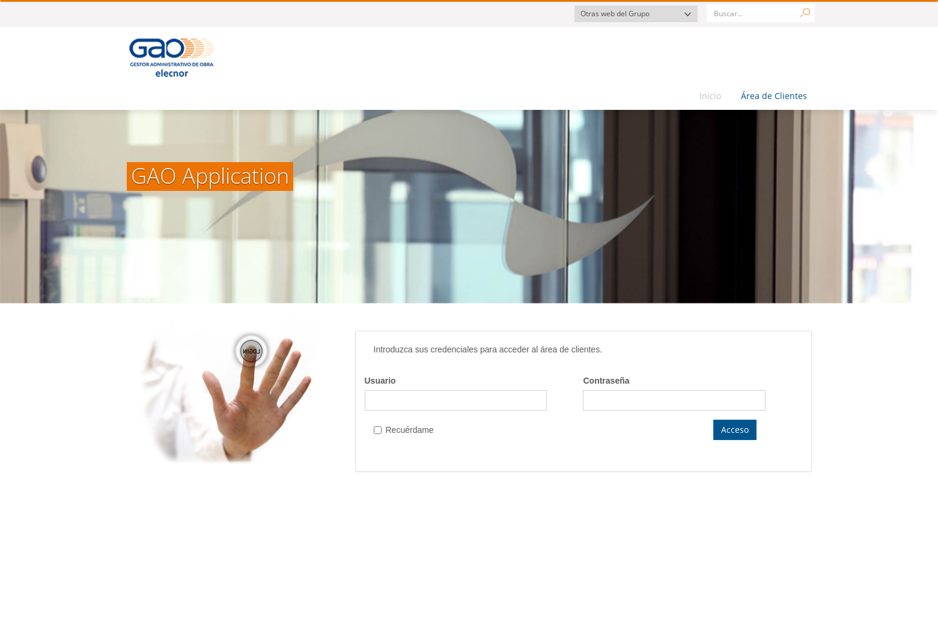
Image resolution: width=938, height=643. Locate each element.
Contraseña (606, 380)
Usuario (380, 380)
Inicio (710, 95)
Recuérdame (404, 430)
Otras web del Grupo (615, 13)
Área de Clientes (774, 95)
